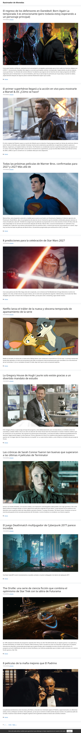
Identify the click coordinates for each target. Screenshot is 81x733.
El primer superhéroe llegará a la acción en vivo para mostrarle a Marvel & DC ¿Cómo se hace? (40, 90)
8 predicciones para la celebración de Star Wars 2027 (34, 240)
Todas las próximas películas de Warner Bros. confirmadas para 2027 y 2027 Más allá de (40, 165)
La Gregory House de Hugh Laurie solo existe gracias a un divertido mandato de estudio (37, 377)
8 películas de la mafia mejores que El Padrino (30, 663)
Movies (6, 79)
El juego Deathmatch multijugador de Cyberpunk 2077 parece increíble (39, 527)
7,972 (9, 725)
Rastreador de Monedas (13, 2)
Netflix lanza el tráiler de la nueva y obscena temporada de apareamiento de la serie (37, 310)
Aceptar (69, 731)
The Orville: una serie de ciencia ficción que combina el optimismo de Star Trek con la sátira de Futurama (35, 589)
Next (14, 725)
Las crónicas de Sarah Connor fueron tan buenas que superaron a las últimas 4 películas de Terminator (40, 453)
